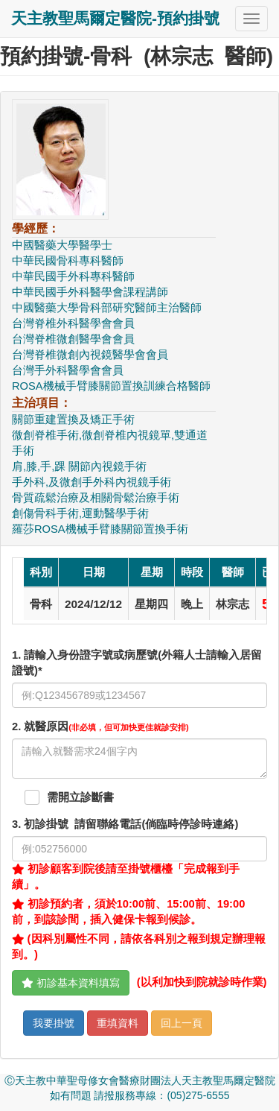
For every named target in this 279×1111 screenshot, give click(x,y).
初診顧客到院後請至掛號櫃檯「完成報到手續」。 (126, 876)
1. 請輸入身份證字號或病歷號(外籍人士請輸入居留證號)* (137, 663)
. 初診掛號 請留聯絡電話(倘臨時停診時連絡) (125, 824)
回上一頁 (181, 1023)
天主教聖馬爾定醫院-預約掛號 (115, 18)
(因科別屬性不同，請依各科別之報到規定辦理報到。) (139, 946)
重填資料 (117, 1023)
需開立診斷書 (80, 797)
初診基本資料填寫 (71, 983)
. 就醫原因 (100, 726)
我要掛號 (53, 1023)
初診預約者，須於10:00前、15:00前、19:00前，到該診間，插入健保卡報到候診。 (128, 911)
